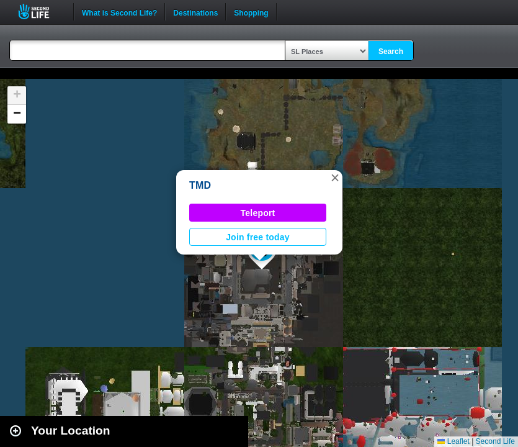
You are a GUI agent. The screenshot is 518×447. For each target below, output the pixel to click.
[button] (335, 177)
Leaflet (453, 441)
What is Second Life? (119, 12)
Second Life (40, 11)
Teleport (258, 213)
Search (390, 51)
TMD (200, 185)
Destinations (195, 12)
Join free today (258, 237)
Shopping (251, 12)
